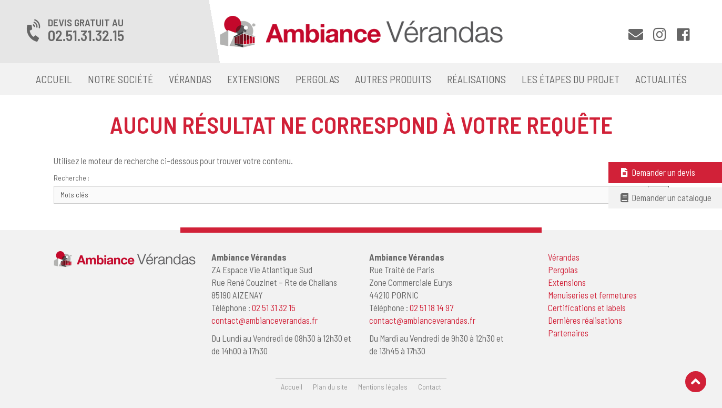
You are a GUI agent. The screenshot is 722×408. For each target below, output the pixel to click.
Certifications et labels (587, 307)
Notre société (120, 79)
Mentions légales (383, 386)
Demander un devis (657, 172)
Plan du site (330, 386)
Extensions (253, 79)
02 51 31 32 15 (274, 307)
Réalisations (476, 79)
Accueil (54, 79)
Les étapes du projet (570, 79)
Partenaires (568, 332)
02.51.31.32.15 (86, 35)
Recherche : (71, 177)
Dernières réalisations (585, 320)
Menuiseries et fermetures (592, 295)
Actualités (661, 79)
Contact (429, 386)
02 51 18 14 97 (431, 307)
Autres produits (393, 79)
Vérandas (190, 79)
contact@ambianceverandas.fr (264, 320)
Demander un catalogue (665, 197)
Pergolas (317, 79)
